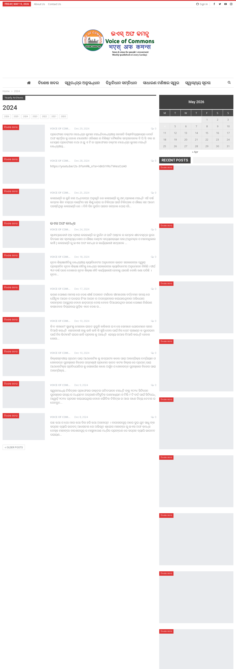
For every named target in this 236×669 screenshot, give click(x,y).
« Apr (195, 152)
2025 (16, 116)
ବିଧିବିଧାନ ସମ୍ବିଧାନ (121, 82)
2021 (53, 116)
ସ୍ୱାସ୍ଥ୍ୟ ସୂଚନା (197, 82)
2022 (44, 116)
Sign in (202, 4)
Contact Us (54, 4)
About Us (39, 4)
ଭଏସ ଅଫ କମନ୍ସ (62, 223)
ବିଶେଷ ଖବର (48, 82)
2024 (25, 116)
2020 (63, 116)
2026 (6, 116)
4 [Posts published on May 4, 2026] (164, 126)
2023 (35, 116)
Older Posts (14, 447)
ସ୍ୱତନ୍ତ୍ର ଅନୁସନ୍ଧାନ (82, 82)
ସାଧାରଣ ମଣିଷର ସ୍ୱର (161, 82)
